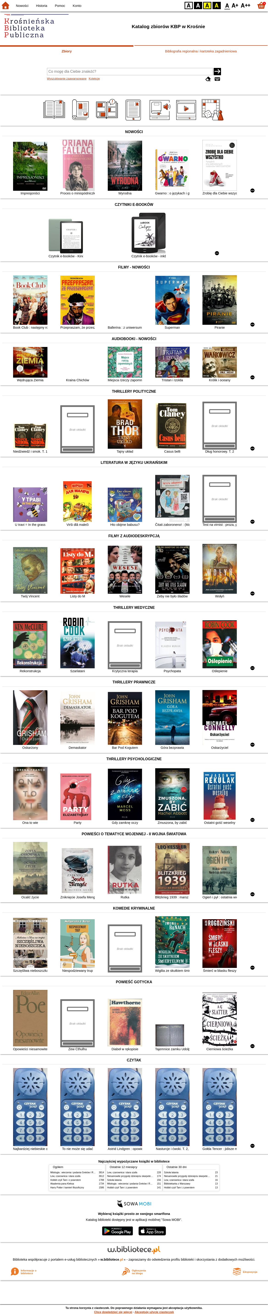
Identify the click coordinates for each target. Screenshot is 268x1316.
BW (198, 5)
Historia (41, 6)
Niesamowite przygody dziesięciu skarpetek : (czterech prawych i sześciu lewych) (149, 1176)
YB (207, 5)
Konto (77, 6)
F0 (227, 5)
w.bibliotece (111, 1259)
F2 (245, 5)
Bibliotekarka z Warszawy (177, 1183)
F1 (235, 5)
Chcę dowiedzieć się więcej (113, 1312)
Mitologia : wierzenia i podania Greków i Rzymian (75, 1172)
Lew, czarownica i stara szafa (65, 1176)
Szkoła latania (114, 1180)
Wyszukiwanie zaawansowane (67, 78)
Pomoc (60, 6)
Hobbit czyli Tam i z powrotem (65, 1180)
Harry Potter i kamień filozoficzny (67, 1187)
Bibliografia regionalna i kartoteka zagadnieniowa (201, 51)
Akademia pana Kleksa (62, 1183)
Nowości (22, 6)
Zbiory (67, 51)
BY (216, 5)
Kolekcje (94, 78)
